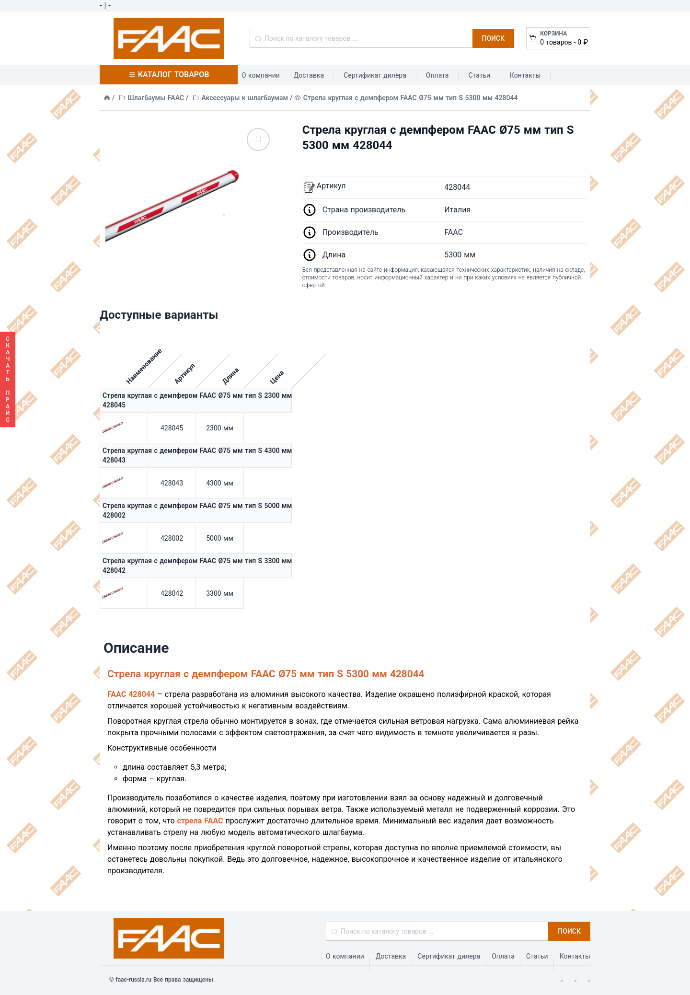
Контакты (525, 75)
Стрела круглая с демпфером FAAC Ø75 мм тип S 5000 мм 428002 (197, 510)
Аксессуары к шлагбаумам (244, 98)
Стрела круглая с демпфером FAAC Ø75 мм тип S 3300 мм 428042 (197, 565)
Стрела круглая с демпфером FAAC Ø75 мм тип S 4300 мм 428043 (197, 455)
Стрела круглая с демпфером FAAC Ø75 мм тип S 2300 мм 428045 (197, 400)
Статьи (479, 75)
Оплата (437, 75)
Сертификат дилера (375, 75)
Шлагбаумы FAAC (155, 98)
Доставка (309, 75)
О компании (261, 75)
